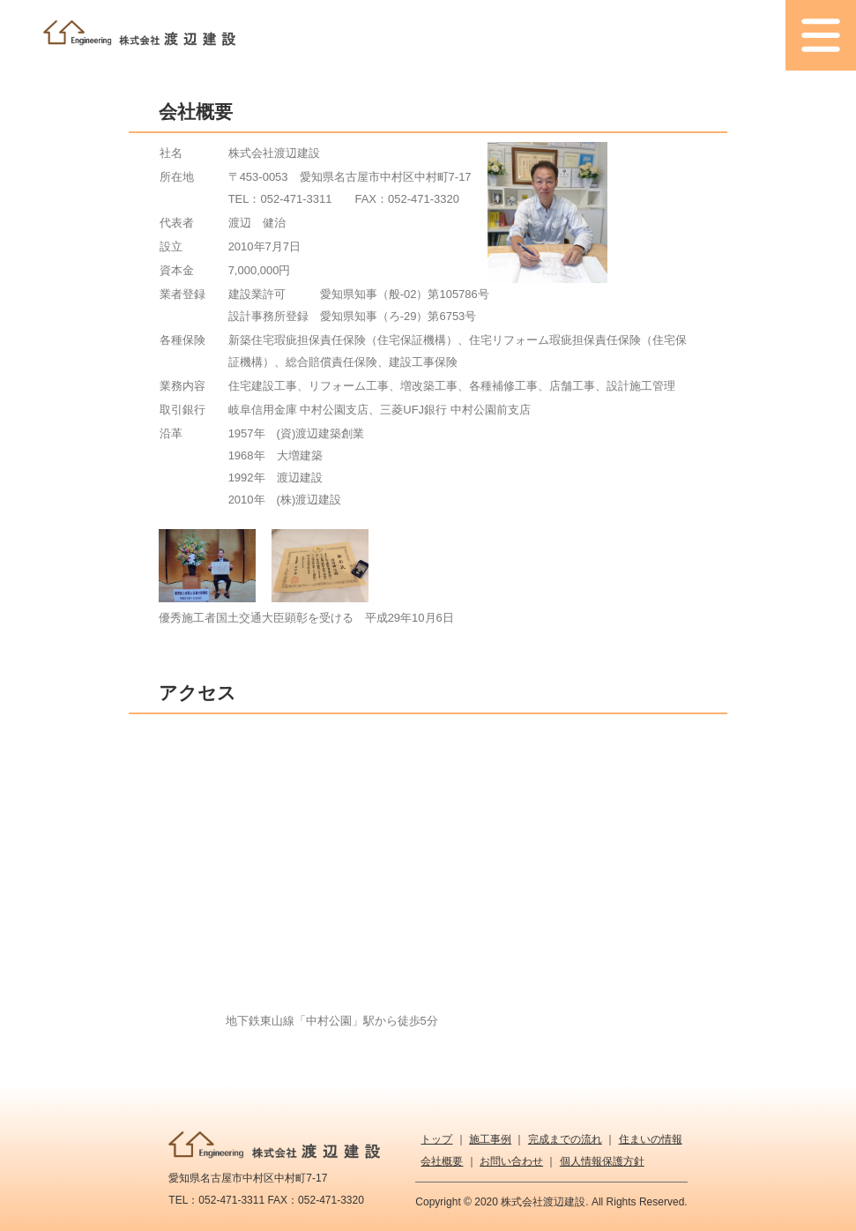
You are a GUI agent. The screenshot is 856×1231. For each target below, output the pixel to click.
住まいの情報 (650, 1139)
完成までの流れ (565, 1139)
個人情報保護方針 (602, 1161)
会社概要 (442, 1161)
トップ (436, 1139)
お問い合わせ (511, 1161)
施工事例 (490, 1139)
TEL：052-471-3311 (280, 198)
